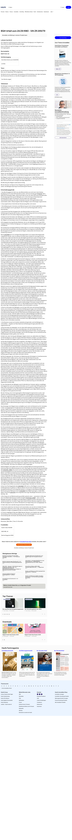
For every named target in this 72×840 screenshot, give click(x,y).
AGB (69, 124)
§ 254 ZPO (12, 492)
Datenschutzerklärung (61, 128)
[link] (2, 11)
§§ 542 (40, 194)
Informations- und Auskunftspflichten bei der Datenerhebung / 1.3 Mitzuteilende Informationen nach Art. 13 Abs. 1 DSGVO (34, 561)
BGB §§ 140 (4, 53)
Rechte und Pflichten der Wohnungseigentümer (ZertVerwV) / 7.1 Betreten (35, 571)
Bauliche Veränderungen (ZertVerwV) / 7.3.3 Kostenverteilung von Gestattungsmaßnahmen (12, 562)
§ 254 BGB (20, 486)
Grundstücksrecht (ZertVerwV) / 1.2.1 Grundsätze (10, 579)
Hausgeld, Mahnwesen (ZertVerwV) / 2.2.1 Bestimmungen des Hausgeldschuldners (34, 556)
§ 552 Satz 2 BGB (30, 498)
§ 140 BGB (6, 234)
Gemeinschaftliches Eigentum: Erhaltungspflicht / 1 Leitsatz (9, 574)
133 (8, 53)
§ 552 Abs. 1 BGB (7, 470)
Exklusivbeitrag (6, 599)
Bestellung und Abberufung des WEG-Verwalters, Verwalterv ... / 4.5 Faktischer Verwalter (11, 556)
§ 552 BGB (22, 491)
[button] (10, 7)
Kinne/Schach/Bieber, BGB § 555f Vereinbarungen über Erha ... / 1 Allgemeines (34, 567)
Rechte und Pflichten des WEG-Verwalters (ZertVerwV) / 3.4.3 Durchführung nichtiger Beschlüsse (34, 576)
